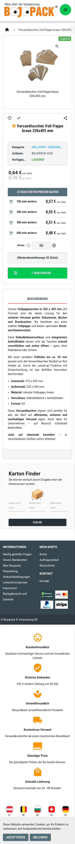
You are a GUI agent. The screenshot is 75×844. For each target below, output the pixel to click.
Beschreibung (37, 298)
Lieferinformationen (15, 582)
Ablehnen (40, 837)
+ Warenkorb (32, 273)
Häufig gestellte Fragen (17, 554)
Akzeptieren (15, 837)
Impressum (10, 588)
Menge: (21, 245)
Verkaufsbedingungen (16, 576)
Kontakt (44, 581)
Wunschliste (47, 565)
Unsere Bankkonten (15, 560)
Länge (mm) (15, 503)
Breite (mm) (35, 503)
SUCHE (37, 522)
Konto (43, 554)
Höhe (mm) (55, 503)
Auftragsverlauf (49, 560)
